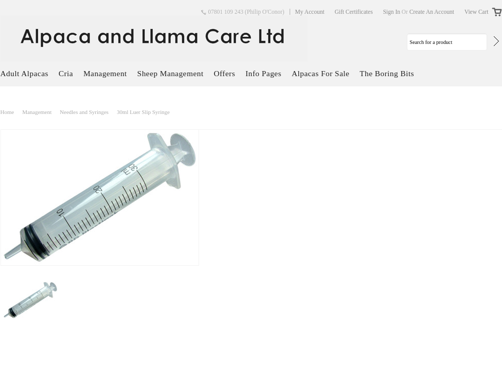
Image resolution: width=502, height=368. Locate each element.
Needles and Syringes (84, 112)
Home (7, 112)
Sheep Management (170, 73)
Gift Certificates (354, 12)
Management (105, 73)
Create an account (431, 12)
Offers (224, 73)
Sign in (391, 12)
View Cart (477, 12)
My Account (309, 12)
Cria (65, 73)
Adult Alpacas (25, 73)
